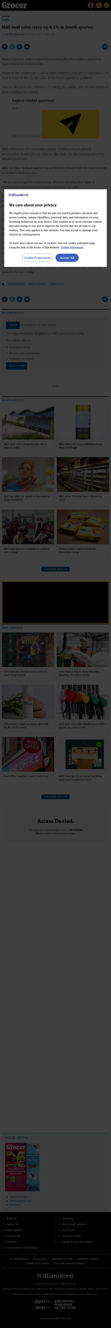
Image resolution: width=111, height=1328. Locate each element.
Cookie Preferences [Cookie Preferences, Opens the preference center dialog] (37, 258)
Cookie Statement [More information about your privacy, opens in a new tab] (72, 247)
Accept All (67, 258)
